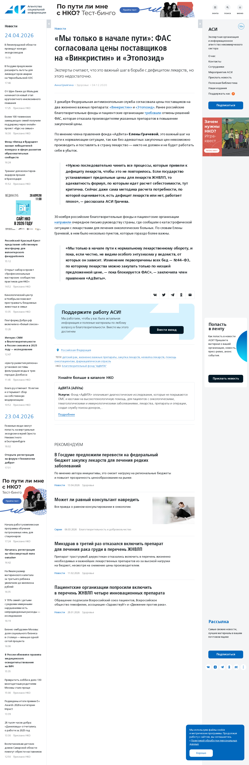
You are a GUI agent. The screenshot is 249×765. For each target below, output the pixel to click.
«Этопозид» (145, 107)
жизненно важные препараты (98, 356)
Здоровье (83, 85)
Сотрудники (216, 66)
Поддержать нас (219, 93)
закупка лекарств (129, 356)
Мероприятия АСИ (220, 72)
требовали (153, 113)
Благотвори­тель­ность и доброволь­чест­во (105, 529)
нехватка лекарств (152, 356)
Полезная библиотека (222, 82)
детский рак (69, 356)
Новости (60, 28)
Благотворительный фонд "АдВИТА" (84, 365)
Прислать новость (220, 77)
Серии (58, 529)
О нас (211, 55)
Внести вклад (166, 329)
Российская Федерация (76, 349)
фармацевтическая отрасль (93, 361)
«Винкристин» (121, 107)
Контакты (214, 61)
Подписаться (225, 105)
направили (63, 222)
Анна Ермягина (64, 85)
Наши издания (217, 88)
